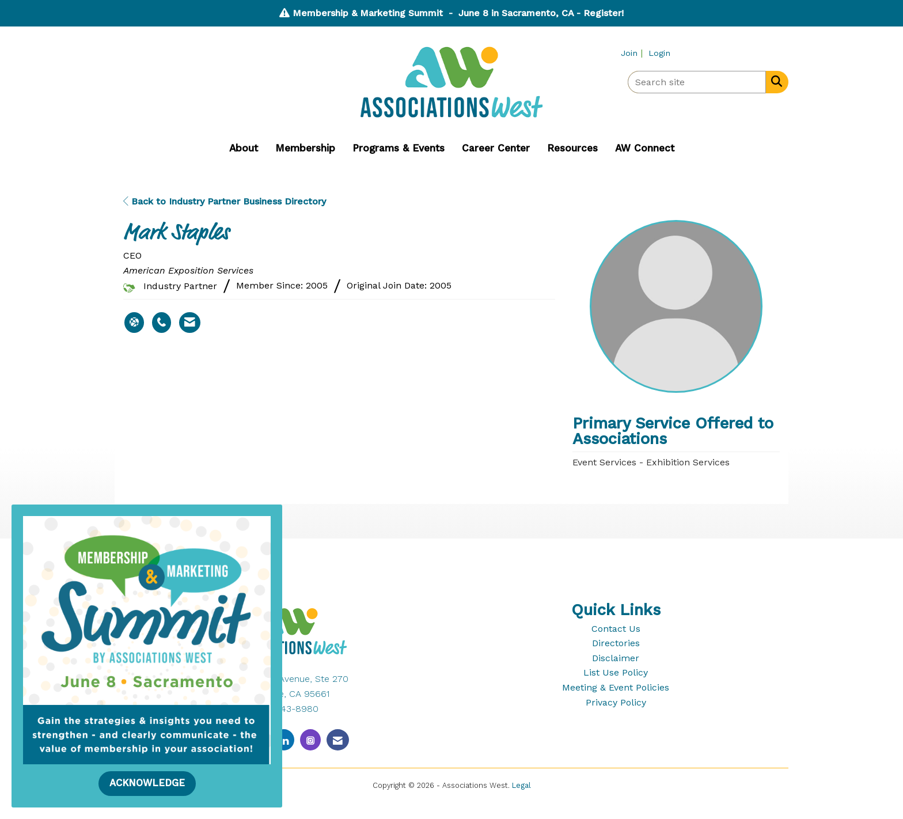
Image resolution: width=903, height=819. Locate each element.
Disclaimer (615, 658)
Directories (616, 643)
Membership (305, 148)
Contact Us (615, 628)
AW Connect (644, 148)
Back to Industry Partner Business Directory (224, 201)
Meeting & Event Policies (615, 687)
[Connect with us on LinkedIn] (284, 739)
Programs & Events (398, 148)
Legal (521, 785)
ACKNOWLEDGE (147, 783)
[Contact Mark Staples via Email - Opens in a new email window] (190, 322)
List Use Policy (615, 672)
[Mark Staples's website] (134, 322)
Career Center (496, 148)
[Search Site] (774, 81)
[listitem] (633, 52)
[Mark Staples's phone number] (161, 322)
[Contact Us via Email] (338, 739)
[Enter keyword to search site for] (697, 82)
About (243, 148)
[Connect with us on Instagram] (310, 739)
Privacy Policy (616, 702)
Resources (572, 148)
